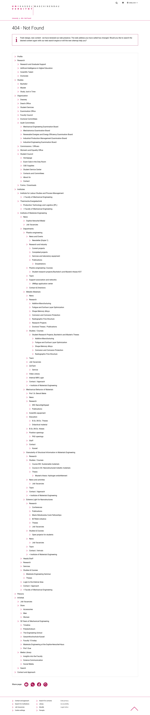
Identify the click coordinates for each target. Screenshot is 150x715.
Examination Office (28, 111)
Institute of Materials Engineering (33, 213)
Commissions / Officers (29, 146)
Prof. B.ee (27, 648)
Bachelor (23, 84)
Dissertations (40, 264)
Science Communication (33, 660)
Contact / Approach (37, 382)
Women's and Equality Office (31, 150)
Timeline (26, 625)
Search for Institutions (22, 704)
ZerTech (32, 366)
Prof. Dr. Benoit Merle (37, 393)
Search (23, 668)
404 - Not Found (26, 18)
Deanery (23, 100)
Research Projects (39, 323)
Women (26, 617)
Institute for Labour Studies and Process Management (42, 193)
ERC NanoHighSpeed (40, 405)
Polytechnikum (29, 629)
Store (22, 605)
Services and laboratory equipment (46, 256)
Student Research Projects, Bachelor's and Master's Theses (55, 335)
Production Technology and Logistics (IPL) (40, 205)
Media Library (25, 652)
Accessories (28, 609)
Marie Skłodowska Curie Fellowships (46, 515)
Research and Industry (38, 244)
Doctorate (24, 76)
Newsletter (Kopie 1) (40, 240)
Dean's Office (25, 103)
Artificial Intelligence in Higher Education (36, 68)
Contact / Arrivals (36, 551)
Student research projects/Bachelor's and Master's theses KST (57, 272)
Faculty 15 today (30, 640)
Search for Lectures (45, 701)
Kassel (34, 448)
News (25, 217)
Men (25, 613)
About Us (27, 177)
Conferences (37, 507)
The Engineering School (32, 633)
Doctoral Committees (28, 119)
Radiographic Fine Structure (43, 319)
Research (21, 60)
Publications (37, 260)
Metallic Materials (33, 292)
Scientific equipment (37, 413)
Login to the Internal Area (33, 582)
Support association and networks (43, 280)
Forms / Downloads (28, 185)
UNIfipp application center (42, 284)
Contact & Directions (37, 288)
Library (41, 704)
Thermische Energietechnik (31, 201)
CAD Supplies (28, 166)
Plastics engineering (34, 233)
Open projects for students (42, 535)
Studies (20, 80)
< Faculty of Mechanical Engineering (37, 197)
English (132, 3)
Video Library (34, 374)
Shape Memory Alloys (41, 311)
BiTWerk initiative (39, 519)
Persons (20, 594)
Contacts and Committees (33, 173)
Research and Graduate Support (33, 64)
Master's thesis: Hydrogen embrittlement (51, 476)
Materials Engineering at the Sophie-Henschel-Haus (43, 644)
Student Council (26, 154)
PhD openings (37, 436)
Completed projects (40, 252)
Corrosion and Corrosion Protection (46, 315)
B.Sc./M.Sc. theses (36, 429)
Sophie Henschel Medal (35, 221)
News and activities (37, 480)
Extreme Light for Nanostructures (39, 499)
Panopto (42, 710)
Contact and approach (22, 701)
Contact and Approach (26, 672)
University (15, 18)
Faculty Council (26, 115)
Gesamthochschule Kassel (34, 637)
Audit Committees (27, 123)
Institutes (21, 189)
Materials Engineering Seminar (38, 574)
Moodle (41, 707)
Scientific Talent (26, 72)
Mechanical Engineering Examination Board (40, 127)
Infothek (20, 598)
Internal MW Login (36, 378)
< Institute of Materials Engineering (43, 385)
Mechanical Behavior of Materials (39, 389)
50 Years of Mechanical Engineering (34, 621)
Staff (31, 441)
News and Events (36, 236)
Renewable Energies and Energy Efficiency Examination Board (48, 134)
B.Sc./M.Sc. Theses (40, 421)
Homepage (27, 158)
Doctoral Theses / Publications (44, 327)
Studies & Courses (36, 531)
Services (26, 566)
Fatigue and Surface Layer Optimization (48, 307)
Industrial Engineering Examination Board (39, 142)
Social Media (28, 664)
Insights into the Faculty (32, 656)
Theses (35, 523)
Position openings (36, 433)
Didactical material (39, 425)
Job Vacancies (32, 225)
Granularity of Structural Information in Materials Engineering (50, 452)
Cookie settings (20, 710)
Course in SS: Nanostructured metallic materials (51, 468)
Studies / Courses (36, 331)
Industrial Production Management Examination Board (45, 138)
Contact (26, 181)
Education (33, 417)
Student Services (27, 107)
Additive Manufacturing (41, 303)
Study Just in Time (27, 92)
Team (31, 276)
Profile (19, 56)
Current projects (38, 248)
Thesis (34, 472)
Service (35, 370)
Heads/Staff (28, 558)
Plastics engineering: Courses (41, 268)
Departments (28, 229)
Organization (22, 96)
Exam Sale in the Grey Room (34, 162)
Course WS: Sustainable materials (45, 464)
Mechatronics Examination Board (36, 130)
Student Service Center (32, 169)
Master (23, 88)
